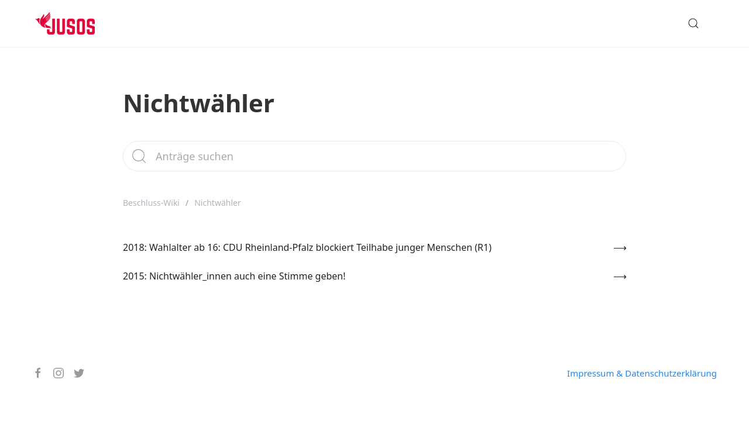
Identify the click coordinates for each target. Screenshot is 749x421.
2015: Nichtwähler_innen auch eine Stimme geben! (234, 276)
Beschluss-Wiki (151, 202)
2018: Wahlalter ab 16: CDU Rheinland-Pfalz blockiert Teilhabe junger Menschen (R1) (307, 247)
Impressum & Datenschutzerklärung (642, 373)
